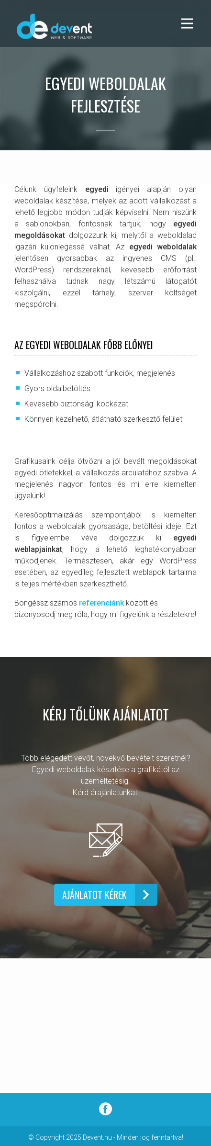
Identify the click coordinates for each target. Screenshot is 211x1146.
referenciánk (101, 602)
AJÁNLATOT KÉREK (94, 895)
